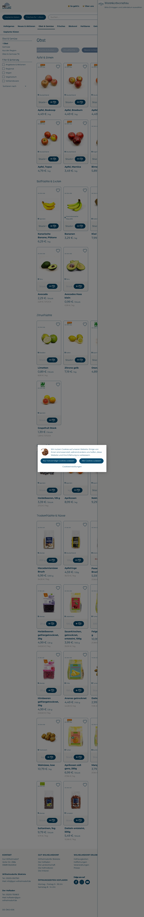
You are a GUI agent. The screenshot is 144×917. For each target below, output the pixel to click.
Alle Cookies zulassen (91, 461)
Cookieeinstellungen (72, 467)
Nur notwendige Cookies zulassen (58, 461)
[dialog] (72, 458)
